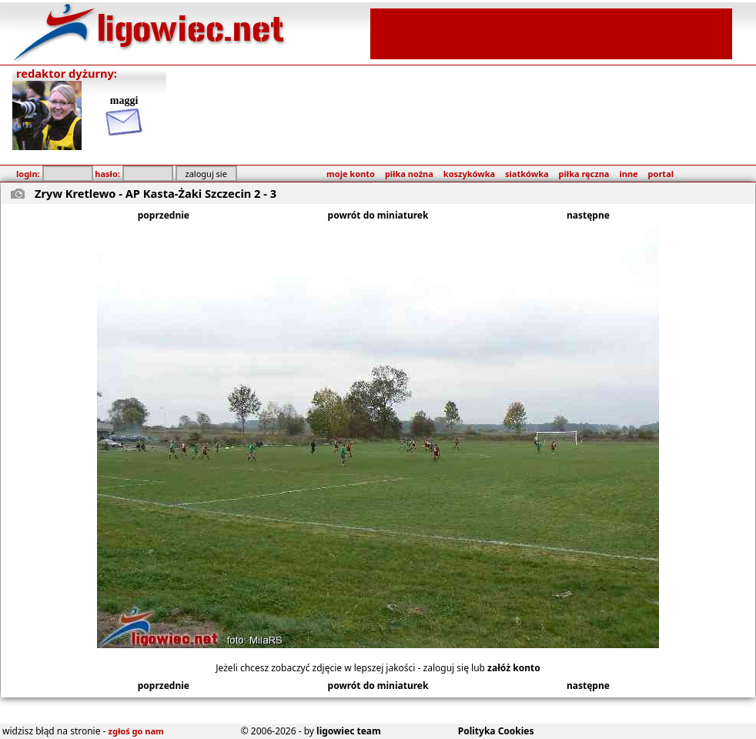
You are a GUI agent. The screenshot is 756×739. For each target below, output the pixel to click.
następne (588, 215)
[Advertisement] (551, 32)
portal (661, 173)
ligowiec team (348, 730)
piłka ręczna (584, 173)
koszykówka (469, 173)
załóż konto (513, 667)
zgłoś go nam (136, 731)
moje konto (350, 173)
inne (628, 173)
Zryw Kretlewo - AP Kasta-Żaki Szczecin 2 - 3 (155, 193)
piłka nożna (409, 173)
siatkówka (526, 173)
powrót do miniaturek (378, 215)
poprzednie (163, 215)
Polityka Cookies (496, 730)
